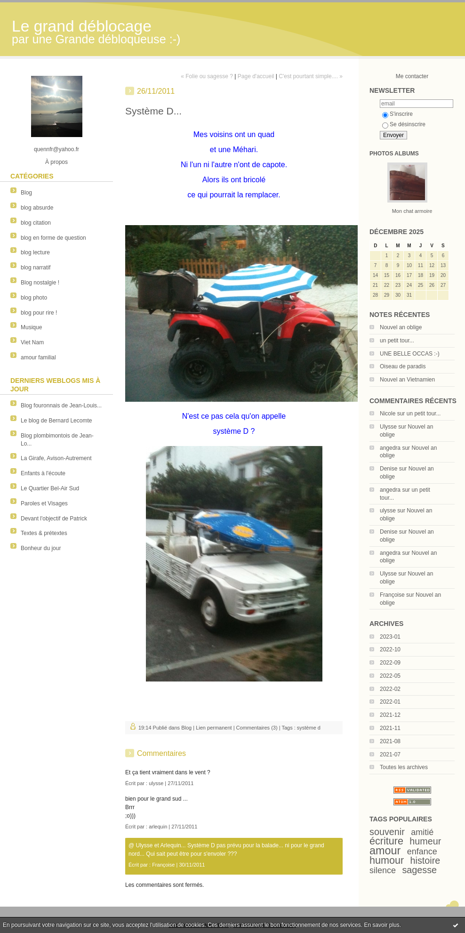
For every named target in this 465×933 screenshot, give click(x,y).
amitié (422, 832)
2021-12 (390, 715)
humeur (425, 841)
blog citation (36, 222)
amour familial (38, 357)
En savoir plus (381, 925)
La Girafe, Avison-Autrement (56, 458)
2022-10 (390, 649)
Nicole (387, 413)
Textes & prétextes (44, 533)
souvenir (387, 832)
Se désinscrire (403, 124)
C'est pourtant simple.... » (311, 76)
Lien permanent (214, 727)
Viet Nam (32, 342)
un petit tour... (397, 340)
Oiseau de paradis (402, 366)
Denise (388, 468)
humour (386, 860)
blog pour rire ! (39, 312)
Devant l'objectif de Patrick (54, 518)
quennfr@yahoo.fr (56, 149)
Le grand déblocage (82, 26)
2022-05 (390, 676)
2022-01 (390, 701)
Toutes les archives (404, 767)
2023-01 (390, 636)
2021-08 (390, 741)
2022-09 (390, 662)
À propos (56, 162)
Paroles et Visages (44, 503)
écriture (386, 841)
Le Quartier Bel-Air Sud (50, 488)
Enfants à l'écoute (43, 473)
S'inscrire (397, 114)
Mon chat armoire (412, 211)
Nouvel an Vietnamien (407, 379)
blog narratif (35, 267)
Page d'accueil (256, 76)
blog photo (34, 297)
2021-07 (390, 754)
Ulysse (388, 426)
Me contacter (412, 76)
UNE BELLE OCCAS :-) (410, 353)
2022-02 (390, 689)
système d (309, 727)
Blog (26, 192)
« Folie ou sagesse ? (207, 76)
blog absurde (37, 207)
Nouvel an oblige (401, 327)
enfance (422, 851)
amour (385, 850)
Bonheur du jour (41, 548)
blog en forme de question (53, 238)
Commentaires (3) (257, 727)
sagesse (419, 870)
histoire (425, 860)
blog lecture (35, 252)
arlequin (158, 826)
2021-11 (390, 728)
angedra (390, 448)
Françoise (392, 595)
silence (382, 870)
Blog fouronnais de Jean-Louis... (61, 405)
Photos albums (394, 153)
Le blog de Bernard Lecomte (56, 420)
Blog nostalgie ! (40, 282)
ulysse (388, 510)
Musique (31, 327)
